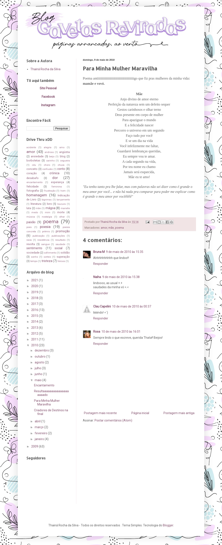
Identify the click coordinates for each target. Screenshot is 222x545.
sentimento (34, 248)
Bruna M (99, 252)
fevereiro (41, 433)
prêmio (46, 231)
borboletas (33, 160)
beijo (51, 156)
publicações (58, 235)
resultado (60, 240)
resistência (43, 240)
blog (62, 156)
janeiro (40, 439)
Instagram (48, 105)
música (30, 216)
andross (49, 152)
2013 (35, 327)
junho (39, 374)
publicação (38, 235)
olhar (62, 216)
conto (61, 169)
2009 (35, 446)
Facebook (48, 96)
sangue (45, 244)
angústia (64, 152)
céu (34, 165)
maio (38, 380)
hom (63, 190)
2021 (35, 280)
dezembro (42, 350)
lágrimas (47, 199)
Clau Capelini (102, 306)
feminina (57, 186)
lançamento (63, 199)
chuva (61, 165)
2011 (35, 339)
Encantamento (44, 385)
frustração (50, 190)
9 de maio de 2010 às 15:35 (124, 252)
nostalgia (47, 216)
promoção (63, 231)
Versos (61, 261)
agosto (40, 362)
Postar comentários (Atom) (113, 420)
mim (47, 212)
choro (47, 165)
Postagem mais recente (100, 413)
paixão (31, 222)
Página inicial (140, 413)
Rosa (96, 331)
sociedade (32, 252)
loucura (61, 204)
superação (63, 256)
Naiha (97, 277)
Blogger (168, 525)
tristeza (47, 261)
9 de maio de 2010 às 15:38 (121, 277)
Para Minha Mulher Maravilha (47, 402)
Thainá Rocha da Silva (45, 69)
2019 (35, 292)
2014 (35, 321)
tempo (33, 261)
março (39, 427)
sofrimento (50, 252)
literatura (36, 203)
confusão (47, 169)
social (58, 248)
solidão (65, 252)
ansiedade (37, 156)
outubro (40, 356)
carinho (50, 160)
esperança (57, 182)
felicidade (32, 186)
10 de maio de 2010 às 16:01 (120, 331)
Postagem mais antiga (178, 413)
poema (119, 227)
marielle (65, 208)
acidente (31, 147)
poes (29, 227)
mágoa (50, 208)
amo (61, 147)
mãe (111, 227)
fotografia (32, 190)
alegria (47, 147)
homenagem (36, 195)
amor (104, 227)
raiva (29, 240)
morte (61, 212)
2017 (35, 304)
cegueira (65, 160)
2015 (35, 315)
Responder (100, 263)
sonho (34, 256)
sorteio (47, 256)
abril (38, 421)
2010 (35, 345)
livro (49, 203)
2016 (35, 310)
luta (28, 208)
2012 (35, 333)
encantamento (34, 182)
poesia (45, 227)
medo (34, 212)
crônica (54, 173)
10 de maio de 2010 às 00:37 (131, 306)
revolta (30, 244)
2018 (35, 298)
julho (38, 368)
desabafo (32, 178)
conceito (32, 169)
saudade (60, 244)
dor (55, 178)
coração (31, 173)
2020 (35, 286)
